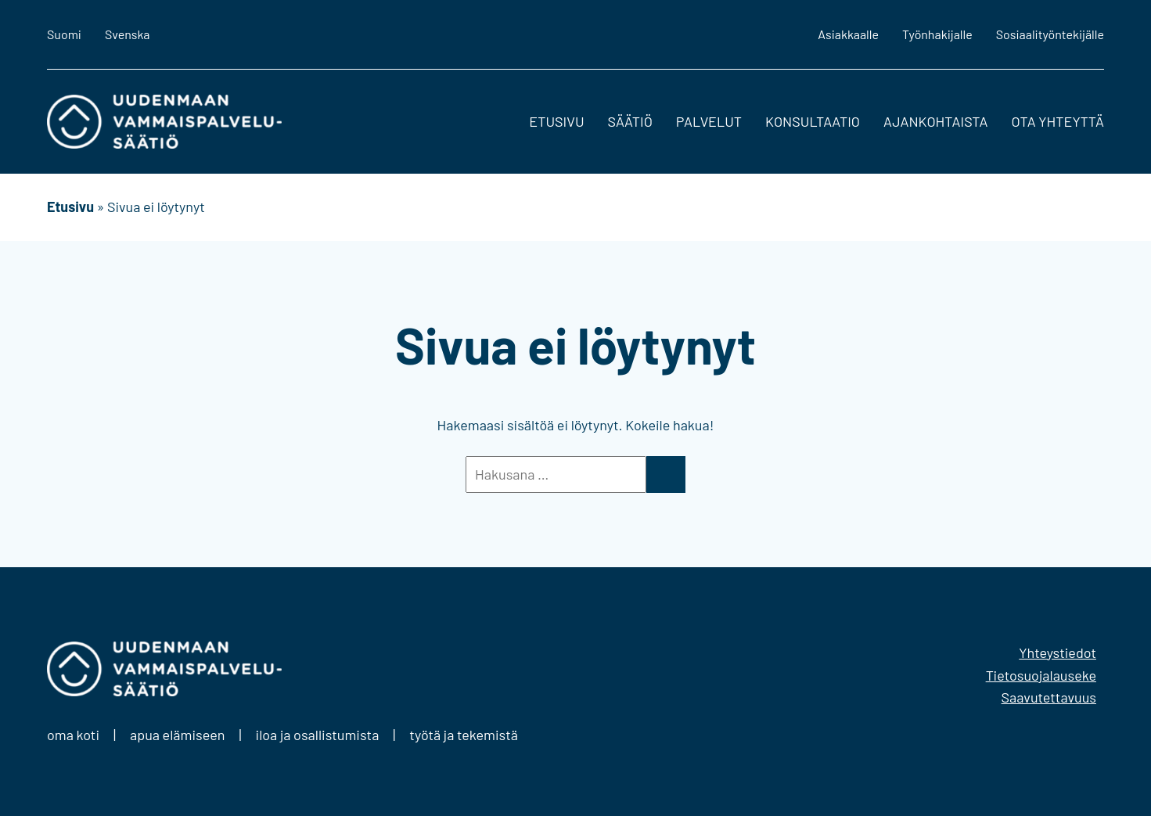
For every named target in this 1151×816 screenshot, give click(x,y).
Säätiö (630, 121)
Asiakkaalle (848, 34)
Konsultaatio (812, 121)
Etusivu (556, 121)
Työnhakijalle (937, 34)
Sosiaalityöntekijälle (1050, 34)
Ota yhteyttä (1057, 121)
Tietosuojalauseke (1041, 675)
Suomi (64, 34)
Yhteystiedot (1057, 652)
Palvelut (709, 121)
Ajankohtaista (935, 121)
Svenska (127, 34)
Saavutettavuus (1049, 697)
